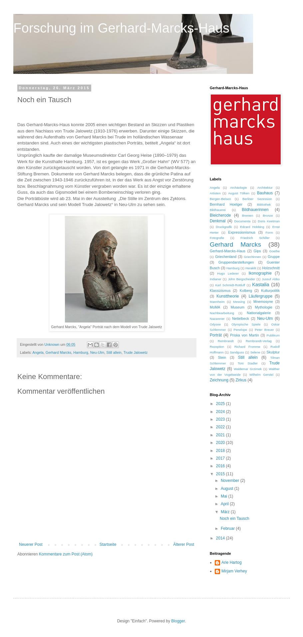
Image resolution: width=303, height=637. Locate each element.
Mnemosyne (263, 302)
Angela (38, 352)
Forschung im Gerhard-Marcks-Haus (121, 28)
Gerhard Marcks (58, 352)
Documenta (242, 221)
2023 (221, 419)
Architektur (265, 187)
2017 (221, 458)
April (225, 504)
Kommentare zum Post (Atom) (66, 554)
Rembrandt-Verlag (259, 341)
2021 (221, 435)
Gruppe (274, 257)
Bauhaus (265, 193)
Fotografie (217, 238)
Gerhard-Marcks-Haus (227, 251)
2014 (221, 538)
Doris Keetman (269, 221)
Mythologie (263, 307)
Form (269, 232)
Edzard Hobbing (252, 227)
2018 (221, 450)
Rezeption (217, 346)
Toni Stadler (248, 363)
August (227, 488)
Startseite (108, 544)
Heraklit (250, 268)
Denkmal (217, 221)
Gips (257, 251)
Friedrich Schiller (254, 238)
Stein (222, 357)
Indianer (215, 279)
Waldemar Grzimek (248, 369)
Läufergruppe (260, 296)
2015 (221, 474)
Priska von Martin (244, 335)
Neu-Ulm (97, 352)
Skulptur (273, 352)
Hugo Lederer (228, 273)
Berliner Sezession (257, 199)
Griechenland (225, 257)
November (230, 480)
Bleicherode (220, 215)
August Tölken (238, 193)
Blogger (178, 621)
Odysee (215, 324)
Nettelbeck (240, 318)
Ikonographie (259, 273)
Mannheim (217, 302)
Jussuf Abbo (271, 279)
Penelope (240, 329)
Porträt (216, 335)
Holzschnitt (271, 268)
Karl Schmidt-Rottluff (230, 285)
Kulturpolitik (270, 291)
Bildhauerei (218, 210)
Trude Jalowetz (136, 352)
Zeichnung (219, 380)
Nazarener (217, 318)
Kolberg (246, 291)
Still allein (114, 352)
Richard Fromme (247, 346)
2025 (221, 403)
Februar (228, 528)
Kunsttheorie (227, 296)
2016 (221, 466)
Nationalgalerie (259, 313)
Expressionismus (241, 232)
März (226, 512)
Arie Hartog (231, 562)
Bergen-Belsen (220, 199)
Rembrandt (225, 341)
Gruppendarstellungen (236, 262)
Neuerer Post (31, 544)
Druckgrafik (224, 227)
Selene (255, 352)
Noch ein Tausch (234, 518)
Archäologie (238, 187)
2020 (221, 442)
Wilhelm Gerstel (261, 374)
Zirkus (240, 380)
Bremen (247, 215)
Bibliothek (264, 204)
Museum (237, 307)
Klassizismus (220, 291)
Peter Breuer (264, 329)
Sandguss (237, 352)
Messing (239, 302)
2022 (221, 427)
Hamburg (80, 352)
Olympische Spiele (245, 324)
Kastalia (260, 284)
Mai (224, 496)
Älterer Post (183, 544)
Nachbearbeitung (222, 313)
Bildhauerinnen (255, 209)
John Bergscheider (241, 279)
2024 (221, 411)
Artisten (215, 193)
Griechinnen (252, 257)
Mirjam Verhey (234, 571)
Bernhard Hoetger (226, 204)
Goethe (274, 251)
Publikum (273, 335)
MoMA (215, 307)
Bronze (268, 215)
